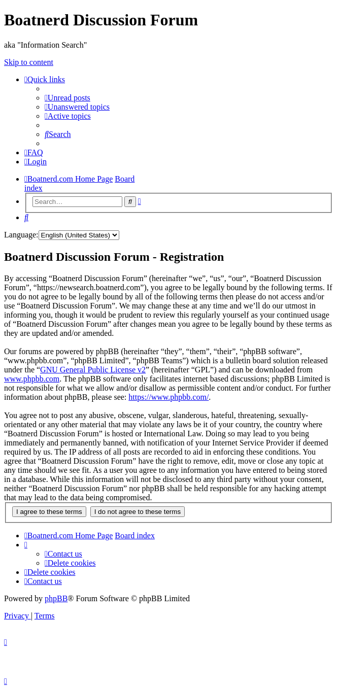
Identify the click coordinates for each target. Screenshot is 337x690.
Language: (21, 234)
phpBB (56, 598)
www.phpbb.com (31, 378)
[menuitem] (67, 97)
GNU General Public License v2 (93, 369)
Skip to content (28, 62)
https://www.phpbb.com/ (168, 397)
